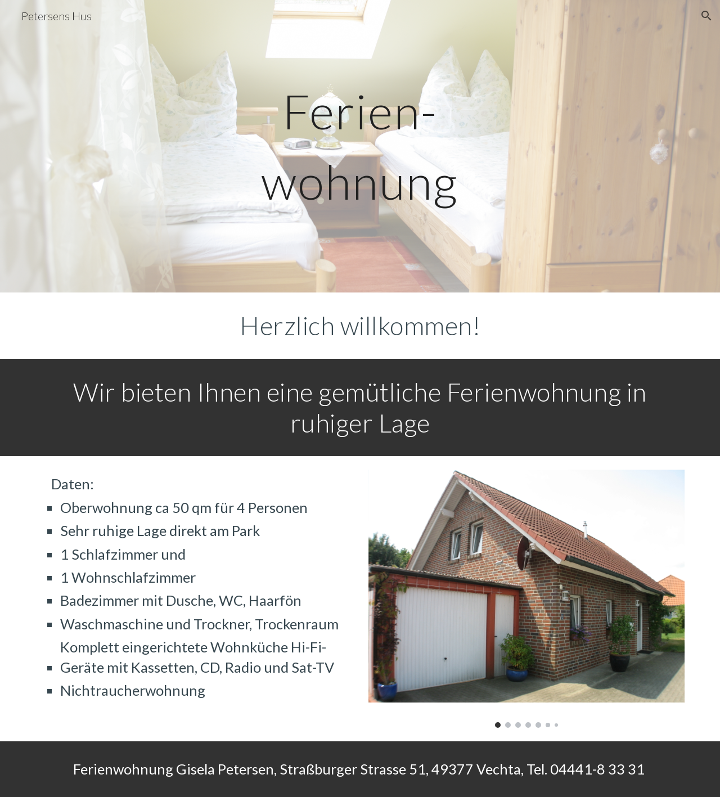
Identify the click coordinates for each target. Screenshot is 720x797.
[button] (706, 15)
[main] (360, 146)
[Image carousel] (526, 598)
